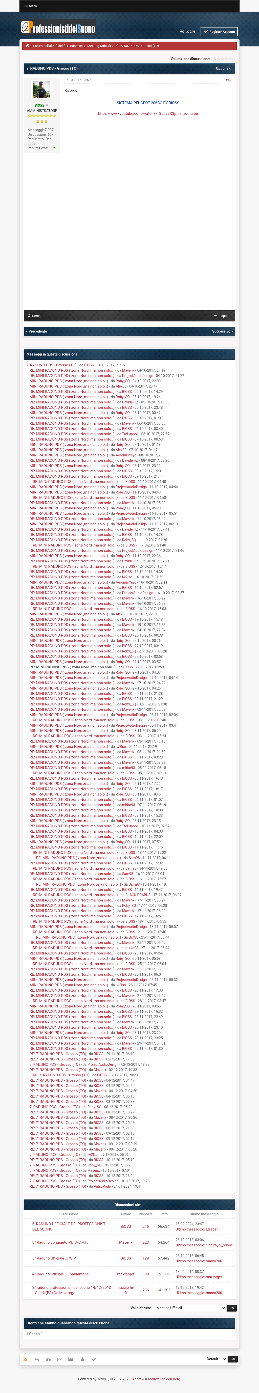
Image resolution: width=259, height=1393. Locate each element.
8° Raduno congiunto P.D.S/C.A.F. (60, 1242)
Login (187, 31)
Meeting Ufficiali (99, 46)
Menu (31, 6)
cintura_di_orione (219, 1245)
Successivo (221, 331)
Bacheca (76, 46)
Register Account (219, 31)
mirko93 (128, 768)
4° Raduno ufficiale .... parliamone (60, 1274)
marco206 (214, 1261)
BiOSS (89, 365)
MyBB (102, 1379)
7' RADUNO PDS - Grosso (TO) (51, 365)
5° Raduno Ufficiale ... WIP (54, 1258)
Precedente (38, 331)
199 (145, 1258)
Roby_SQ (123, 381)
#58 (229, 80)
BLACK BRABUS (137, 895)
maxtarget (125, 1274)
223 (145, 1242)
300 (145, 1274)
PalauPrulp (102, 1186)
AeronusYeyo (126, 455)
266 (145, 1290)
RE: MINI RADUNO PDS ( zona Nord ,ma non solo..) (72, 370)
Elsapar (212, 1229)
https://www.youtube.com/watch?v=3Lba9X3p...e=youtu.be (148, 113)
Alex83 (121, 386)
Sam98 (134, 858)
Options (224, 68)
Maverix (128, 370)
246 (145, 1226)
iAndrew (137, 1379)
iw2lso (127, 577)
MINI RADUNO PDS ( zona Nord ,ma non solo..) (69, 381)
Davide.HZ (130, 402)
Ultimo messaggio (190, 1229)
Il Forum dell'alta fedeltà (48, 46)
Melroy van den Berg (164, 1379)
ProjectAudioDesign (137, 376)
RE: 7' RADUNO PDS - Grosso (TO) (58, 1054)
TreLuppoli (130, 434)
